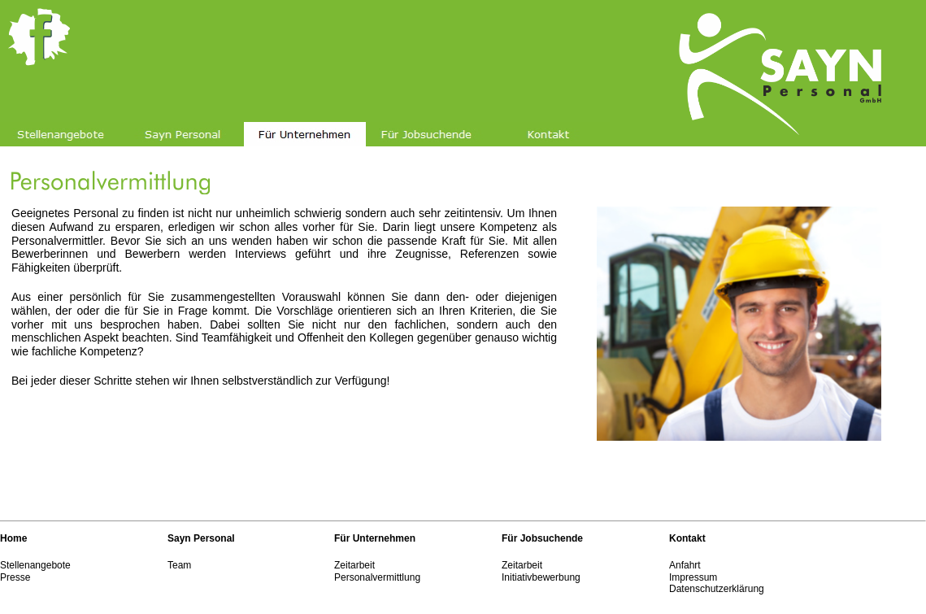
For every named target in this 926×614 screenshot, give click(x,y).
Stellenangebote (35, 565)
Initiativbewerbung (541, 577)
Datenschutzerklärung (716, 588)
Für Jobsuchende (542, 538)
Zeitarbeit (354, 565)
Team (179, 565)
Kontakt (687, 538)
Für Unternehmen (374, 538)
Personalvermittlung (377, 577)
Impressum (693, 577)
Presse (15, 577)
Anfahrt (685, 565)
